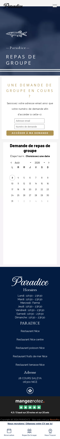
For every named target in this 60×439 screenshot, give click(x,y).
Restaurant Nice (30, 331)
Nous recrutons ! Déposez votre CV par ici (30, 423)
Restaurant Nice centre (30, 339)
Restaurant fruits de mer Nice (30, 356)
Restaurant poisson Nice (30, 347)
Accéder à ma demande (30, 132)
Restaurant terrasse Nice (30, 364)
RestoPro (55, 419)
